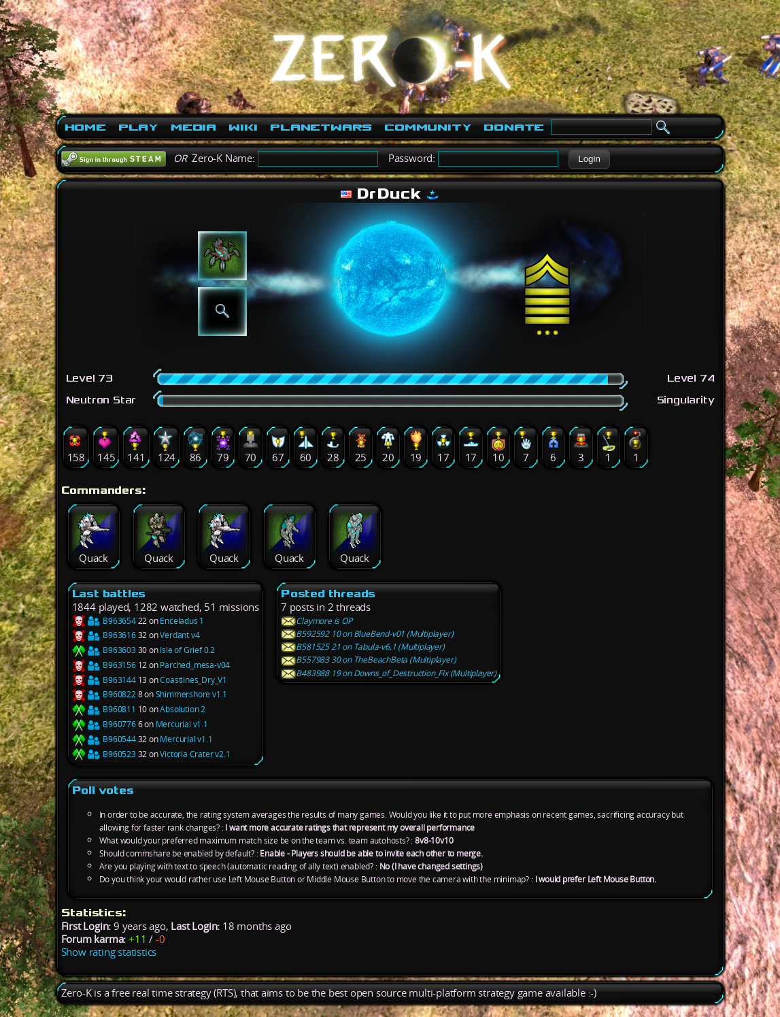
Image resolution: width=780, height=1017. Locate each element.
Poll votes (103, 790)
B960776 (104, 724)
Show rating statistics (109, 952)
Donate (514, 127)
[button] (589, 159)
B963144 (104, 680)
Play (138, 127)
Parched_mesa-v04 (195, 665)
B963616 (104, 635)
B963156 (104, 665)
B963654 (104, 621)
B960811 (104, 709)
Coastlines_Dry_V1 (193, 680)
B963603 (104, 650)
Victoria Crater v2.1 (195, 754)
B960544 (104, 739)
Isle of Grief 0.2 (187, 650)
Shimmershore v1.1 (192, 694)
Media (193, 127)
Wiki (243, 127)
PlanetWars (321, 127)
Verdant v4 (179, 635)
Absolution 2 (182, 709)
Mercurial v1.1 (182, 724)
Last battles (109, 593)
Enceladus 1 (182, 621)
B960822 (104, 694)
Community (427, 127)
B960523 (104, 754)
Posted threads (328, 593)
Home (85, 127)
